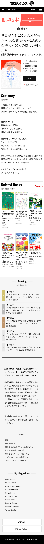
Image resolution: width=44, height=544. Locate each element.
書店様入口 (34, 18)
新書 (7, 440)
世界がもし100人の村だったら (17, 454)
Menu (36, 9)
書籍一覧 (35, 21)
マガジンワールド (22, 3)
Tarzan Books (10, 510)
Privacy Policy (21, 529)
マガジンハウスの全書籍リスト (17, 457)
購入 (29, 79)
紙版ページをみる (33, 85)
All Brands (9, 9)
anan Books (10, 479)
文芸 (35, 71)
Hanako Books (11, 496)
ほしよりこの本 (19, 447)
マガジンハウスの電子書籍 (15, 461)
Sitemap (21, 522)
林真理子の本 (10, 444)
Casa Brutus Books (12, 486)
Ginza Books (10, 493)
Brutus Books (10, 483)
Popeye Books (11, 503)
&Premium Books (12, 506)
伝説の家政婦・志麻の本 (15, 450)
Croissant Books (11, 490)
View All (39, 186)
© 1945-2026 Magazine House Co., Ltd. (22, 539)
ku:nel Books (10, 500)
